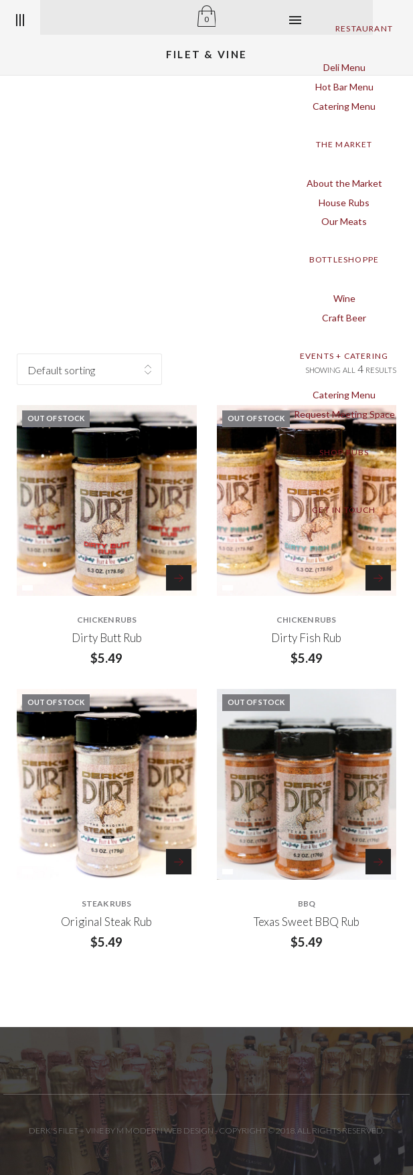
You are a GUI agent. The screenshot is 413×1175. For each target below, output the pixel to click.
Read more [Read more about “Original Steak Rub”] (178, 861)
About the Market (344, 183)
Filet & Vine (207, 54)
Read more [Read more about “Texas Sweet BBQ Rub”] (378, 861)
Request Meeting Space (344, 414)
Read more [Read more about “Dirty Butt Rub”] (178, 578)
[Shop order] (89, 369)
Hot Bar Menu (344, 86)
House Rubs (344, 202)
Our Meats (344, 221)
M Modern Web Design (165, 1130)
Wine (344, 298)
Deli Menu (344, 67)
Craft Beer (344, 317)
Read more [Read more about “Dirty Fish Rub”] (378, 578)
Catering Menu (344, 106)
